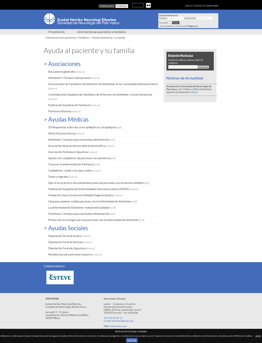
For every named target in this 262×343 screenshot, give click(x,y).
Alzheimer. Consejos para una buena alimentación (81, 139)
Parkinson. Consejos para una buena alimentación (81, 213)
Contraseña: (190, 18)
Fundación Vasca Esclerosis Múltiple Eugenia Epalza (85, 195)
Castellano (107, 6)
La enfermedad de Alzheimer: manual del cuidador (82, 207)
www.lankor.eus (118, 326)
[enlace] (193, 92)
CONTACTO (199, 6)
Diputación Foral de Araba (69, 235)
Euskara (122, 6)
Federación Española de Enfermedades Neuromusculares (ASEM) (93, 189)
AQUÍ (258, 335)
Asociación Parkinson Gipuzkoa (72, 152)
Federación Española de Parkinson (74, 105)
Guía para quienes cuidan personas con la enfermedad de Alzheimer (92, 201)
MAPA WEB (212, 6)
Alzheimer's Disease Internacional (74, 77)
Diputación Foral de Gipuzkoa (71, 248)
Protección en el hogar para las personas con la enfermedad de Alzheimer (96, 219)
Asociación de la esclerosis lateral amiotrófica (81, 145)
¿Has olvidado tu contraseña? (173, 26)
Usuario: (163, 18)
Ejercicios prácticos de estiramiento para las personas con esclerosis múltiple (98, 182)
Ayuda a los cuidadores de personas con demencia (82, 158)
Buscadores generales (66, 71)
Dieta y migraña (62, 176)
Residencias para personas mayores (75, 254)
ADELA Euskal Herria (66, 133)
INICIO (189, 6)
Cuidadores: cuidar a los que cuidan (74, 170)
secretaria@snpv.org (122, 320)
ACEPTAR (131, 340)
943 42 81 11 (115, 317)
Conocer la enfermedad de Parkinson (74, 164)
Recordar (163, 22)
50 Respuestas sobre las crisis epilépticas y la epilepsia (85, 127)
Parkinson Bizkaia (64, 111)
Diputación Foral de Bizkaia (70, 242)
